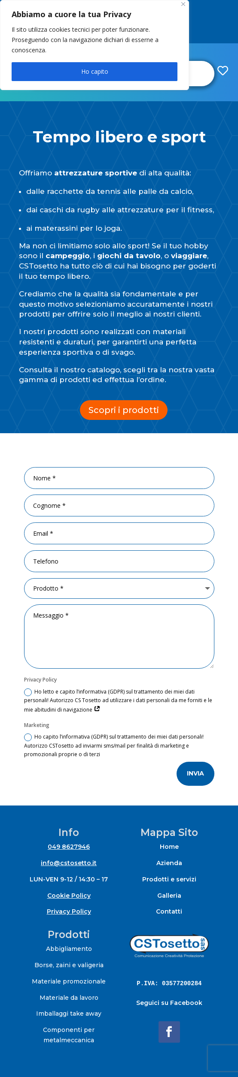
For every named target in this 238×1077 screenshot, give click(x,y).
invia (195, 773)
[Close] (183, 4)
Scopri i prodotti (123, 410)
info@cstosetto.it (69, 863)
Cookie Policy (69, 895)
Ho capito (94, 71)
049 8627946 (69, 847)
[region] (94, 45)
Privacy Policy (69, 911)
